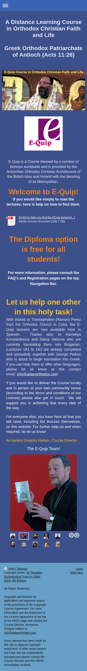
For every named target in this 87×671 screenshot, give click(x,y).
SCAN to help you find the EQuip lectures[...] (47, 217)
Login (79, 568)
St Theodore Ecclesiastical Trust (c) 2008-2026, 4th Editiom (23, 576)
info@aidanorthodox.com (37, 374)
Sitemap (22, 568)
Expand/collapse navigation (43, 5)
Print (9, 568)
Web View (76, 572)
